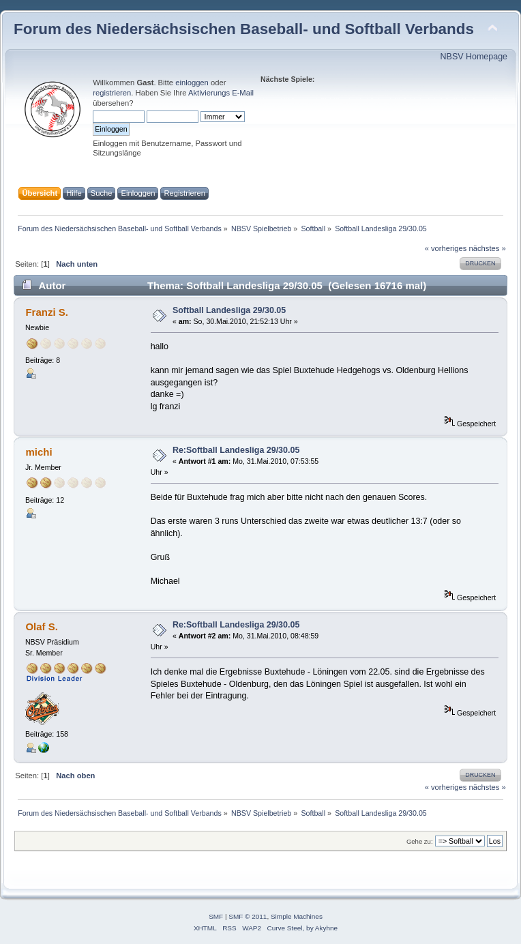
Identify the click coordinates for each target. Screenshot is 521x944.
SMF (216, 916)
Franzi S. (46, 312)
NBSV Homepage (474, 56)
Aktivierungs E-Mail (221, 93)
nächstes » (487, 248)
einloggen (192, 82)
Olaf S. (41, 626)
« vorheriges (446, 248)
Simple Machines (297, 916)
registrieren (112, 93)
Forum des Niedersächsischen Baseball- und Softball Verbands (244, 29)
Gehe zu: (419, 841)
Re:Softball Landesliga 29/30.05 (236, 450)
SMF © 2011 (247, 916)
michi (38, 452)
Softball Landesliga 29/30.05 (229, 310)
